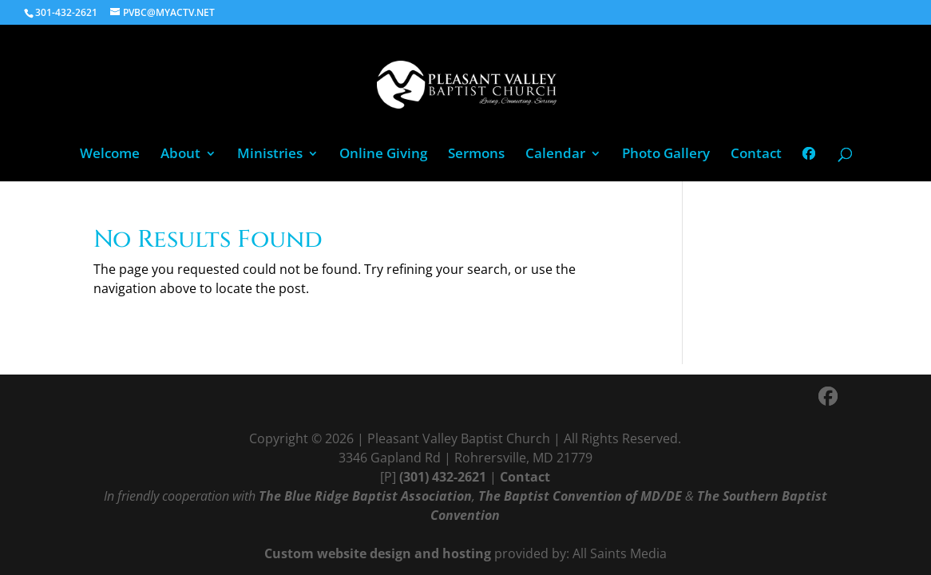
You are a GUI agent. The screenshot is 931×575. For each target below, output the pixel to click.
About (180, 155)
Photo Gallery (666, 155)
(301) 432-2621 (442, 477)
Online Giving (383, 155)
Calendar (555, 155)
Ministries (270, 155)
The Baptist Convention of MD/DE (580, 496)
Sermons (476, 155)
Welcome (110, 155)
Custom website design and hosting (377, 553)
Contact (756, 155)
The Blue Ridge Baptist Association (365, 496)
